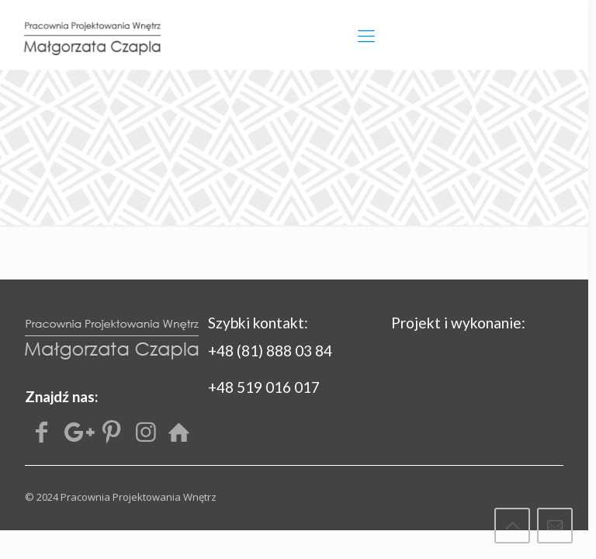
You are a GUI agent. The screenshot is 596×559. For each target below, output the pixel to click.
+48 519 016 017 (264, 387)
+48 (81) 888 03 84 (270, 350)
